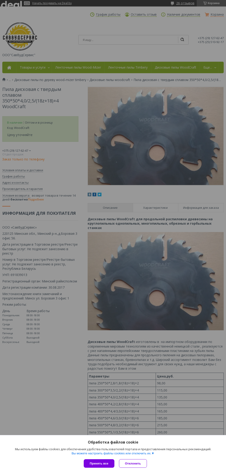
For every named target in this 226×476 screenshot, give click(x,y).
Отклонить (133, 463)
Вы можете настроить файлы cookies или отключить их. (111, 453)
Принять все (99, 463)
